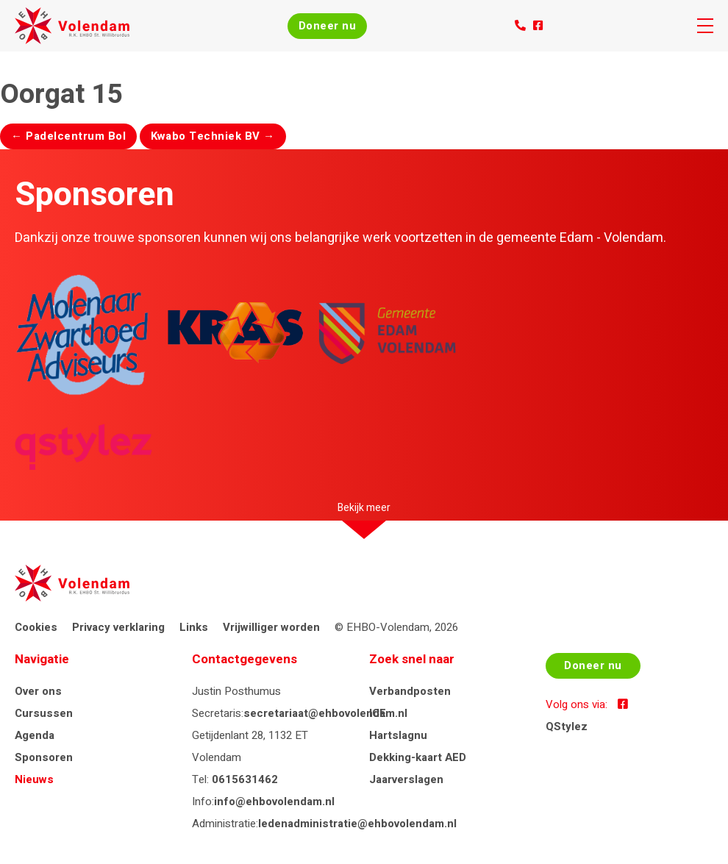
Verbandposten (410, 691)
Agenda (34, 735)
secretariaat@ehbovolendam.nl (325, 713)
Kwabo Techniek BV (213, 136)
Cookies (36, 627)
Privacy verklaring (118, 627)
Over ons (38, 691)
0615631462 (245, 779)
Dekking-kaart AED (417, 757)
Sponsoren (44, 757)
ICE (377, 713)
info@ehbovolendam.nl (274, 801)
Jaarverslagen (406, 779)
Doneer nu (328, 26)
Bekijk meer (364, 507)
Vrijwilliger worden (271, 627)
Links (193, 627)
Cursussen (44, 713)
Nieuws (34, 779)
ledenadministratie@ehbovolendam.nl (357, 823)
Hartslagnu (398, 735)
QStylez (567, 726)
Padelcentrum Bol (68, 136)
